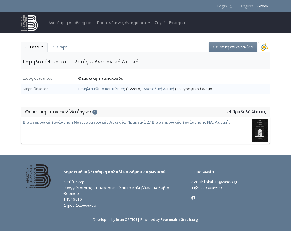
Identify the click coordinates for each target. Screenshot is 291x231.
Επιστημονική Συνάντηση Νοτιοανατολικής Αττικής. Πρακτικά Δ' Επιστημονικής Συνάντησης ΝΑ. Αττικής (127, 122)
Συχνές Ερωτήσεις (171, 22)
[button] (229, 112)
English (247, 6)
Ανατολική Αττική (159, 88)
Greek (262, 6)
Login (224, 6)
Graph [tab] (60, 47)
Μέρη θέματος (36, 88)
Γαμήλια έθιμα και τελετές (101, 88)
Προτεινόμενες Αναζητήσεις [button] (122, 22)
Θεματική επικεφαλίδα (233, 47)
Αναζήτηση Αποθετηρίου (71, 22)
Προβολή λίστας (246, 111)
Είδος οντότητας (38, 78)
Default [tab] (34, 47)
